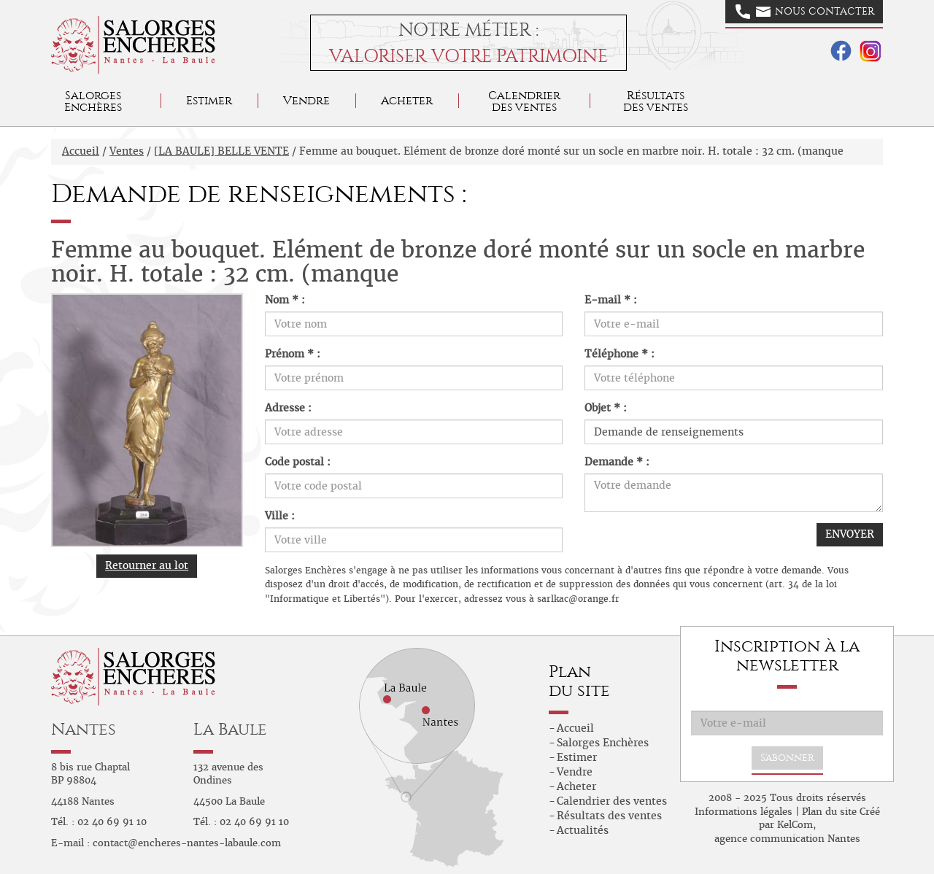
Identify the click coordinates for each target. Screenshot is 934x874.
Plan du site (829, 811)
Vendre (306, 100)
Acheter (407, 100)
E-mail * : (610, 299)
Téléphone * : (619, 353)
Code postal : (298, 461)
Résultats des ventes (609, 815)
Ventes (126, 151)
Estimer (209, 100)
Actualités (583, 830)
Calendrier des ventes (524, 101)
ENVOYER (849, 534)
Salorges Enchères (603, 742)
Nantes (83, 729)
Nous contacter (805, 11)
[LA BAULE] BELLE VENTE (221, 151)
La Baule (230, 729)
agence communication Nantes (787, 838)
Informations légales (743, 811)
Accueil (80, 151)
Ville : (280, 515)
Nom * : (285, 299)
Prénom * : (292, 353)
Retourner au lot (146, 565)
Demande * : (616, 461)
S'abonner (787, 757)
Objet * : (605, 407)
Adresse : (288, 407)
